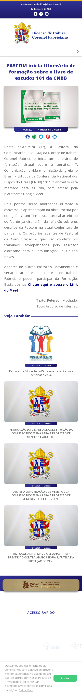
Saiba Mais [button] (26, 690)
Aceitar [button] (65, 678)
